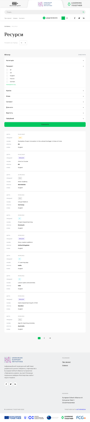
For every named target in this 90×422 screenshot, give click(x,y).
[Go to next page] (49, 338)
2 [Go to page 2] (44, 338)
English (12, 75)
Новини (15, 18)
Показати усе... (11, 84)
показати (45, 124)
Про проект (8, 18)
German (12, 81)
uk (63, 18)
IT (19, 218)
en (67, 18)
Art (11, 73)
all (10, 70)
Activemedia (81, 409)
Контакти (21, 18)
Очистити (82, 54)
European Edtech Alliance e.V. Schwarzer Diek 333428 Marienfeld (72, 400)
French (12, 78)
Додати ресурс (50, 18)
